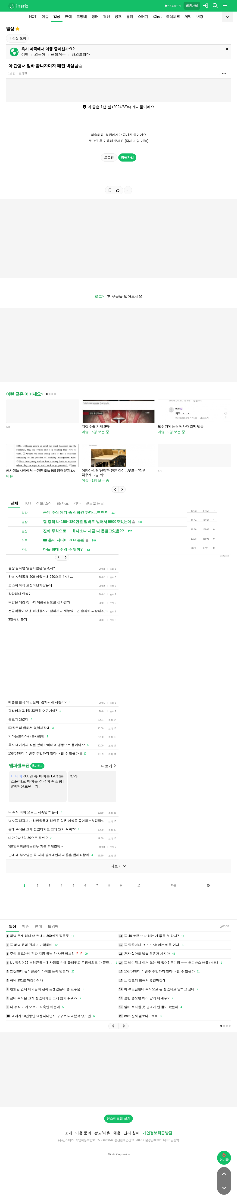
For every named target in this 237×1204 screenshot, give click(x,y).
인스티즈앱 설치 (118, 1118)
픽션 (106, 16)
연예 (68, 16)
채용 (117, 1133)
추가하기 (37, 766)
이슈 (45, 16)
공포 (118, 16)
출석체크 (173, 16)
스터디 (143, 16)
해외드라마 (81, 54)
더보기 (108, 766)
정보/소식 (44, 503)
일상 (56, 16)
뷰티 (129, 16)
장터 (94, 16)
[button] (115, 489)
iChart (157, 16)
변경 (199, 16)
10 (138, 885)
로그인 (109, 157)
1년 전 (11, 73)
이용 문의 (83, 1133)
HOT (32, 16)
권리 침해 (131, 1133)
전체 (14, 503)
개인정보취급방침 (157, 1133)
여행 (25, 54)
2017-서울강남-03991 (148, 1140)
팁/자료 (62, 503)
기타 (77, 503)
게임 (187, 16)
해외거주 (58, 54)
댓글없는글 (94, 503)
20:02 (224, 926)
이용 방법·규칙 (173, 5)
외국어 (39, 54)
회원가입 (192, 5)
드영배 (81, 16)
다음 (173, 885)
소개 (68, 1133)
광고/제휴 (102, 1133)
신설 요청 (17, 38)
